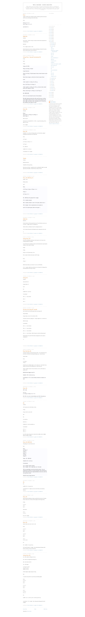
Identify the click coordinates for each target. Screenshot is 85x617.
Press (24, 15)
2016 (51, 41)
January (52, 90)
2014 (51, 93)
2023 (51, 30)
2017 (51, 40)
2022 (51, 32)
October (52, 46)
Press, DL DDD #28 (27, 442)
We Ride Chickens (42, 5)
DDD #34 (25, 219)
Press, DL (25, 109)
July (52, 81)
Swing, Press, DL (27, 238)
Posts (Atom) (29, 611)
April (52, 85)
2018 (51, 38)
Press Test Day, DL (27, 351)
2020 (51, 35)
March (52, 87)
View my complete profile (54, 123)
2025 (51, 27)
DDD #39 (25, 36)
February (52, 88)
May (52, 84)
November (53, 44)
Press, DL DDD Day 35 (28, 177)
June (52, 82)
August (52, 79)
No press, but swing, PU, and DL (30, 309)
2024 (51, 29)
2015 (51, 92)
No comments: (40, 31)
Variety (24, 158)
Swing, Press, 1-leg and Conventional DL (32, 57)
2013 (51, 95)
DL (23, 403)
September (53, 78)
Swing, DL (25, 277)
